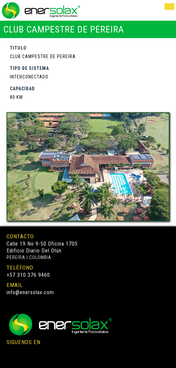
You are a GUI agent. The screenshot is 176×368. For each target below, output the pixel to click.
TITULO (18, 48)
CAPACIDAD (22, 88)
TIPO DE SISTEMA (29, 68)
